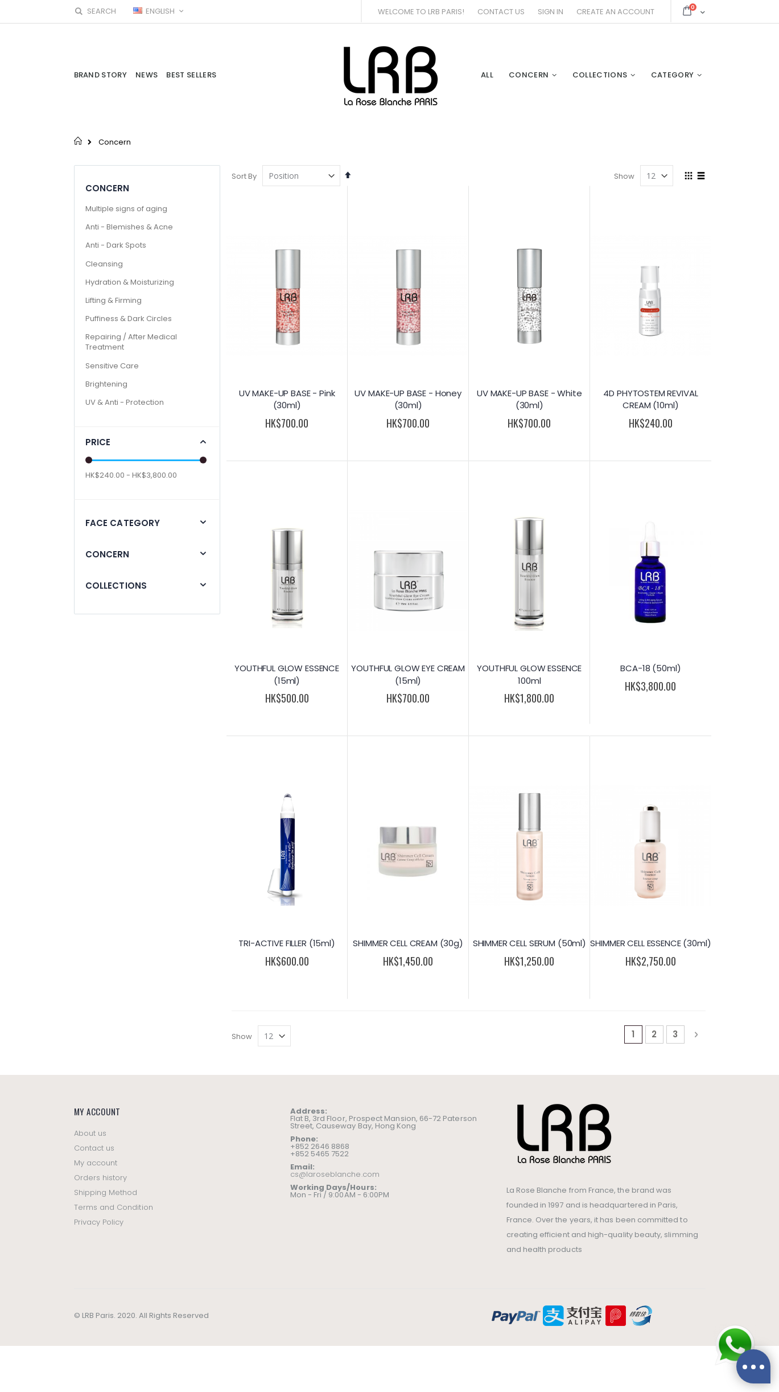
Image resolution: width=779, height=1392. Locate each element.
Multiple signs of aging (126, 208)
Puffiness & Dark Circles (128, 318)
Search (95, 11)
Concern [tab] (107, 554)
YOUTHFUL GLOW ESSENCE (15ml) (286, 674)
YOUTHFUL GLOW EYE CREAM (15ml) (408, 674)
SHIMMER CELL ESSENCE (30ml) (650, 943)
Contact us (94, 1148)
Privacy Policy (99, 1222)
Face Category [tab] (122, 523)
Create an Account (615, 11)
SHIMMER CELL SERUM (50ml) (529, 943)
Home (78, 140)
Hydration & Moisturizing (129, 282)
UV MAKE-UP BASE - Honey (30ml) (408, 399)
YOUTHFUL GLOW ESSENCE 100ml (529, 674)
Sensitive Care (112, 365)
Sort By (244, 176)
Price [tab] (98, 442)
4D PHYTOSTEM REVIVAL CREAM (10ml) (650, 399)
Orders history (100, 1177)
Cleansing (104, 263)
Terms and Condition (113, 1207)
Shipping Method (106, 1192)
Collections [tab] (116, 586)
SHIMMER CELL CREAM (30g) (408, 943)
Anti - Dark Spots (115, 245)
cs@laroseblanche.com (335, 1174)
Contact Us (501, 11)
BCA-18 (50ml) (650, 668)
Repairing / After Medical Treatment (131, 341)
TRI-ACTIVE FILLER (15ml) (286, 943)
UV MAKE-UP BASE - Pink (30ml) (287, 399)
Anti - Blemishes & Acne (129, 226)
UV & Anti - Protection (124, 402)
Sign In (550, 11)
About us (90, 1133)
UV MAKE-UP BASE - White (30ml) (529, 399)
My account (96, 1162)
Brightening (106, 384)
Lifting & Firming (113, 300)
